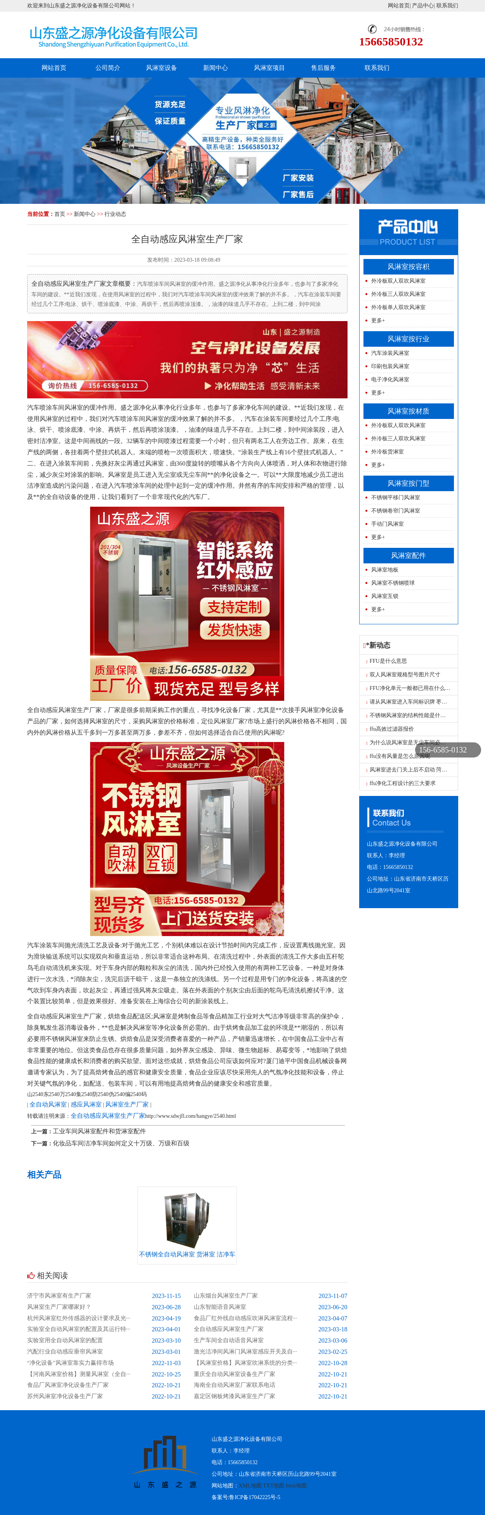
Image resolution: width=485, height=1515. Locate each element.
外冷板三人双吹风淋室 (398, 294)
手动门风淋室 (387, 524)
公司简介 (108, 67)
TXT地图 (273, 1486)
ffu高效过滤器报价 (390, 729)
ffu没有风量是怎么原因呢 (398, 756)
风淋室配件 (408, 555)
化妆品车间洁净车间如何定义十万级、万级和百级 (121, 1143)
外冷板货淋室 (387, 452)
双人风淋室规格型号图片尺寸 (403, 675)
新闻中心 (215, 67)
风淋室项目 (269, 67)
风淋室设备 (161, 67)
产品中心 (423, 6)
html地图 (296, 1486)
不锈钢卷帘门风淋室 (395, 511)
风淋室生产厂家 (127, 1104)
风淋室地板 (384, 570)
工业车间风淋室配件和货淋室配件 (99, 1131)
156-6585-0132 (443, 749)
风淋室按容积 (408, 267)
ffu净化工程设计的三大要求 (401, 783)
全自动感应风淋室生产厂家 (108, 1115)
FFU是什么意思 (386, 661)
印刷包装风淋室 (390, 366)
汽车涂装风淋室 (390, 353)
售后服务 (323, 67)
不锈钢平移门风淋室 (395, 497)
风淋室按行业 (408, 339)
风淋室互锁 (384, 596)
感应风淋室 (86, 1104)
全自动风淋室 (48, 1104)
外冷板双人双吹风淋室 (398, 281)
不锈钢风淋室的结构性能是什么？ (408, 715)
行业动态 (115, 214)
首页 (59, 214)
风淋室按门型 (408, 483)
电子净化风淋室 (390, 379)
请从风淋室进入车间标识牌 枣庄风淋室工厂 (420, 702)
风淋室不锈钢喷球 (393, 583)
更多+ (378, 320)
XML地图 (250, 1486)
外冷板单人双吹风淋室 (398, 307)
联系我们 (447, 6)
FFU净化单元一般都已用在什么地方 (411, 688)
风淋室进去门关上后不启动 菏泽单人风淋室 (420, 770)
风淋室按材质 (408, 411)
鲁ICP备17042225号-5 (254, 1497)
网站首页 (399, 6)
